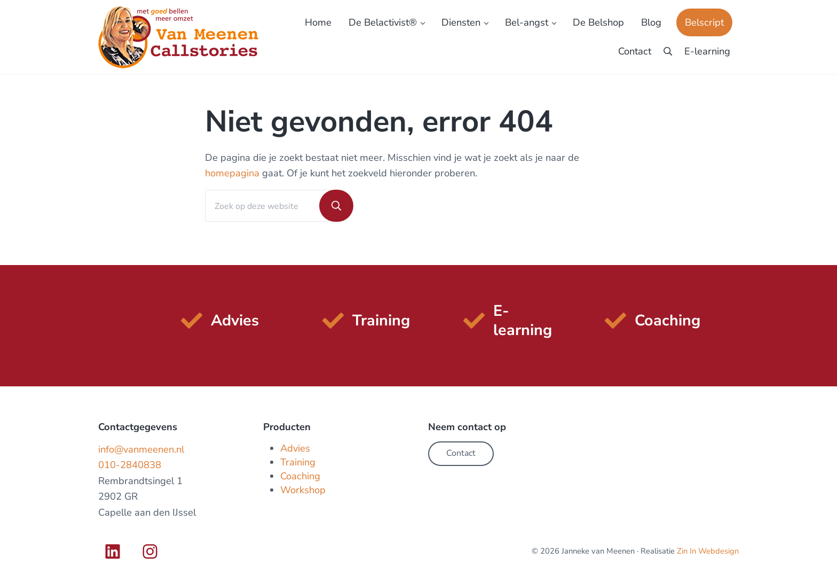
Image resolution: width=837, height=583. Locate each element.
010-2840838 (129, 464)
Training (297, 462)
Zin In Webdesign (708, 551)
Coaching (300, 476)
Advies (295, 448)
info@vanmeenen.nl (141, 449)
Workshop (303, 489)
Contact (461, 453)
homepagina (232, 173)
